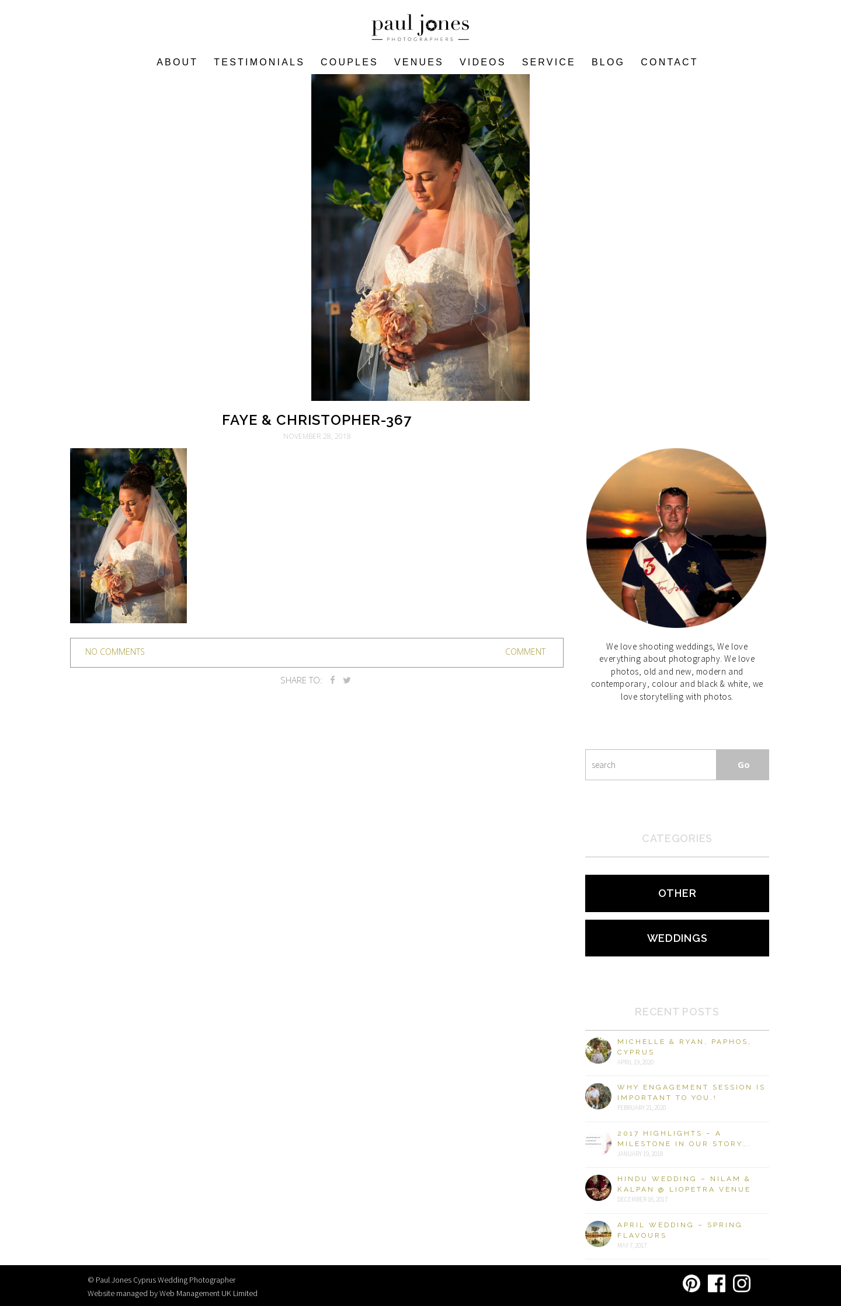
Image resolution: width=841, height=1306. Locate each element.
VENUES (419, 62)
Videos (483, 62)
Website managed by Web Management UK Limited (173, 1293)
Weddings (677, 938)
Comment (525, 651)
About (177, 62)
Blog (608, 62)
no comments (115, 651)
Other (677, 893)
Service (549, 62)
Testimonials (259, 62)
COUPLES (349, 62)
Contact (669, 62)
